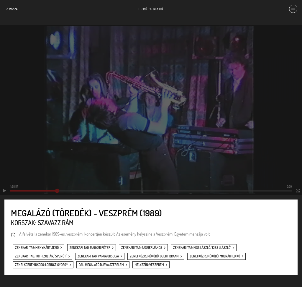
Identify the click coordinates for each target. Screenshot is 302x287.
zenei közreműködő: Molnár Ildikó (215, 256)
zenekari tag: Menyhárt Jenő (37, 248)
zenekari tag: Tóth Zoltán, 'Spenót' (41, 256)
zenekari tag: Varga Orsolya (98, 256)
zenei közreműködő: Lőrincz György (41, 265)
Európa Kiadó (151, 9)
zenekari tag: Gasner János (141, 248)
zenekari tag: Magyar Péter (90, 248)
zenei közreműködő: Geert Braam (154, 256)
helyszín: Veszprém (149, 265)
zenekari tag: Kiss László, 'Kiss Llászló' (202, 248)
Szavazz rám (55, 222)
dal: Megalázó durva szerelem (101, 265)
